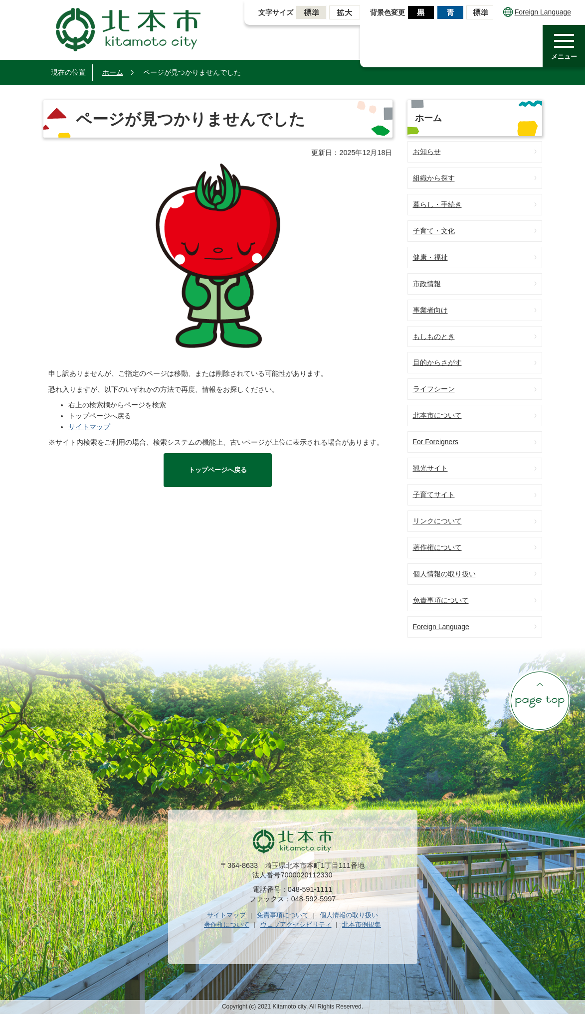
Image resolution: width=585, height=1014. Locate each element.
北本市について (437, 415)
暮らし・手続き (437, 204)
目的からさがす (437, 362)
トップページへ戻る (218, 470)
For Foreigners (436, 442)
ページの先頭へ (539, 700)
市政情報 (427, 284)
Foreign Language (537, 12)
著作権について (437, 547)
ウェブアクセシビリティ (296, 924)
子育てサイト (434, 495)
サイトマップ (89, 427)
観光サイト (430, 468)
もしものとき (434, 336)
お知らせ (427, 152)
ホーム (112, 72)
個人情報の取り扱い (444, 574)
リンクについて (437, 521)
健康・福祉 (430, 257)
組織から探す (434, 178)
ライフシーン (434, 389)
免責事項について (441, 600)
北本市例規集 (361, 924)
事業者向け (430, 310)
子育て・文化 (434, 231)
